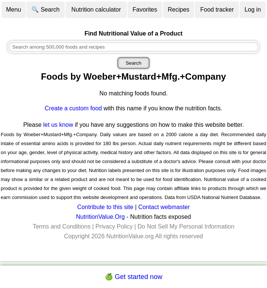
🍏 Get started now (133, 277)
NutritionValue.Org (100, 217)
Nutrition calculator (96, 9)
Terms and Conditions (61, 226)
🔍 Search (45, 9)
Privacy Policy (114, 226)
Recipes (179, 9)
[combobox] (133, 47)
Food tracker (217, 9)
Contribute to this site (105, 207)
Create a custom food (73, 108)
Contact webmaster (164, 207)
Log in (253, 9)
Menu (13, 9)
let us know (58, 125)
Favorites (144, 9)
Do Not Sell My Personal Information (186, 226)
